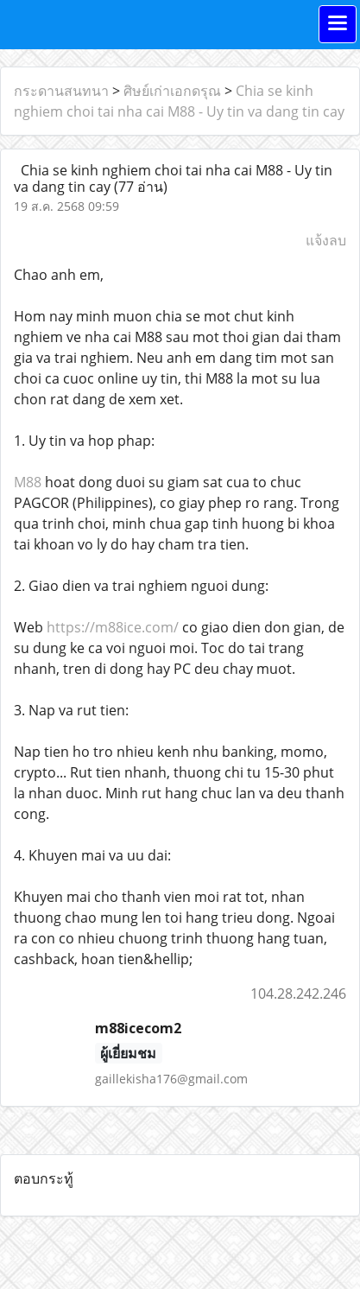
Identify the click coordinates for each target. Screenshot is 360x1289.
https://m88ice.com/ (113, 627)
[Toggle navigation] (338, 24)
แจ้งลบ (326, 240)
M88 (27, 482)
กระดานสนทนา (61, 90)
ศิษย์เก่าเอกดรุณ (172, 90)
